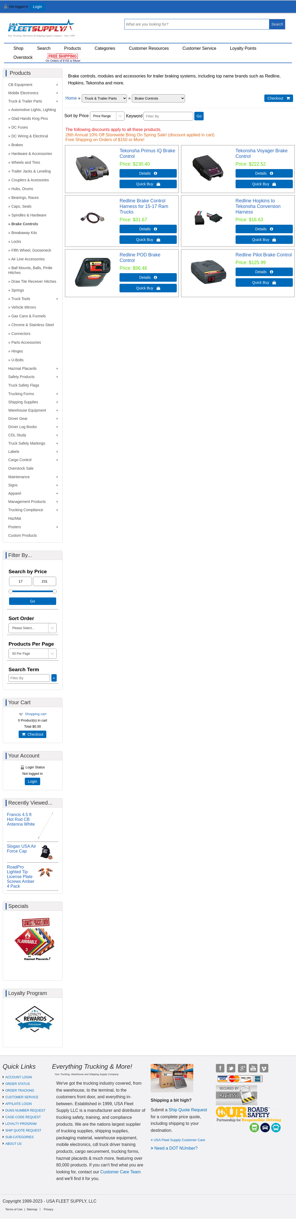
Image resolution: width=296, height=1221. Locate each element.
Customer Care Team (120, 1172)
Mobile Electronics (23, 93)
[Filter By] (168, 116)
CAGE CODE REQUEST (23, 1117)
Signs (13, 485)
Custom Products (22, 535)
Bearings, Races (25, 197)
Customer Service (199, 48)
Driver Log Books (22, 427)
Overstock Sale (21, 468)
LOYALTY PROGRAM (20, 1124)
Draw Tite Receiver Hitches (33, 281)
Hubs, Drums (22, 189)
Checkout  (279, 98)
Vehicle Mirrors (23, 307)
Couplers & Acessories (30, 180)
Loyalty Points (243, 48)
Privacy (48, 1209)
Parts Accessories (26, 342)
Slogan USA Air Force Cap (21, 848)
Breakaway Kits (24, 233)
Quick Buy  (148, 184)
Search (44, 48)
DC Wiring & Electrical (29, 136)
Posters (14, 527)
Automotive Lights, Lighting (33, 110)
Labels (13, 451)
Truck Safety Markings (26, 443)
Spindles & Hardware (29, 215)
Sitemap (32, 1209)
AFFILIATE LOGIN (18, 1104)
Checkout (32, 734)
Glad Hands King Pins (29, 118)
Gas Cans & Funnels (28, 316)
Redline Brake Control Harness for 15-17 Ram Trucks (144, 206)
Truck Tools (20, 299)
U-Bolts (17, 360)
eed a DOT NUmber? (177, 1148)
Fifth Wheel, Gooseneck (31, 250)
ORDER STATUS (17, 1084)
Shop (18, 48)
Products (72, 48)
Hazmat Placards (22, 368)
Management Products (27, 501)
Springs (17, 290)
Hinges (17, 351)
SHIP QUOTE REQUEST (23, 1130)
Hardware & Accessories (31, 153)
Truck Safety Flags (23, 385)
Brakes (17, 145)
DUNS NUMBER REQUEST (25, 1110)
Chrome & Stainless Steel (32, 325)
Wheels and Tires (25, 162)
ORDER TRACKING (19, 1090)
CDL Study (17, 435)
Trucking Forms (21, 394)
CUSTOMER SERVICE (21, 1097)
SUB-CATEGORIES (19, 1137)
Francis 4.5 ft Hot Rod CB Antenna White (21, 819)
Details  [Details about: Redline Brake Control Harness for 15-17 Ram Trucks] (148, 229)
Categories (104, 48)
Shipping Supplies (23, 402)
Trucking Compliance (25, 510)
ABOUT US (13, 1144)
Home (71, 98)
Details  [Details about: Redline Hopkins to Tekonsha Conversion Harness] (264, 229)
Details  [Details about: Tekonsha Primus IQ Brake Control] (148, 173)
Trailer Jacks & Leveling (31, 171)
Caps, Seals (21, 206)
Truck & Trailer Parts (25, 101)
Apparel (14, 493)
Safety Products (21, 377)
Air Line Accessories (28, 259)
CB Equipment (20, 85)
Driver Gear (17, 418)
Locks (16, 241)
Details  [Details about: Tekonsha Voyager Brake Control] (264, 173)
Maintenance (19, 477)
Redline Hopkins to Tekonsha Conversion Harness (258, 206)
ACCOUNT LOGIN (18, 1077)
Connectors (21, 333)
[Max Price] (44, 581)
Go (199, 116)
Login (37, 7)
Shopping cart (35, 714)
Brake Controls (24, 224)
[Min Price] (20, 581)
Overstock (23, 57)
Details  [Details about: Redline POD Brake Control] (148, 277)
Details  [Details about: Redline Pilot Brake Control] (264, 272)
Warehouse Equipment (27, 410)
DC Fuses (19, 127)
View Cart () (275, 8)
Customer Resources (149, 48)
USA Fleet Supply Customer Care (179, 1140)
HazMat (14, 518)
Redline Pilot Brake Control (264, 254)
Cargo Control (19, 460)
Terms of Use (14, 1209)
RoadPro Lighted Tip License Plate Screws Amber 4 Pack (20, 876)
